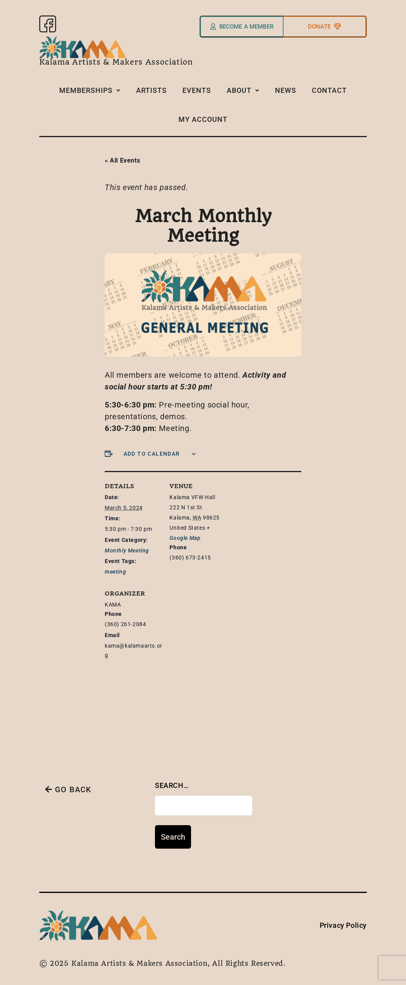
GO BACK (68, 785)
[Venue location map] (210, 641)
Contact (329, 93)
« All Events (122, 156)
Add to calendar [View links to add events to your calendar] (152, 449)
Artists (151, 93)
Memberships (89, 93)
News (285, 93)
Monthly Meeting (127, 546)
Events (196, 93)
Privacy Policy (343, 921)
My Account (203, 119)
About (243, 93)
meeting (115, 567)
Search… (172, 781)
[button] (89, 94)
